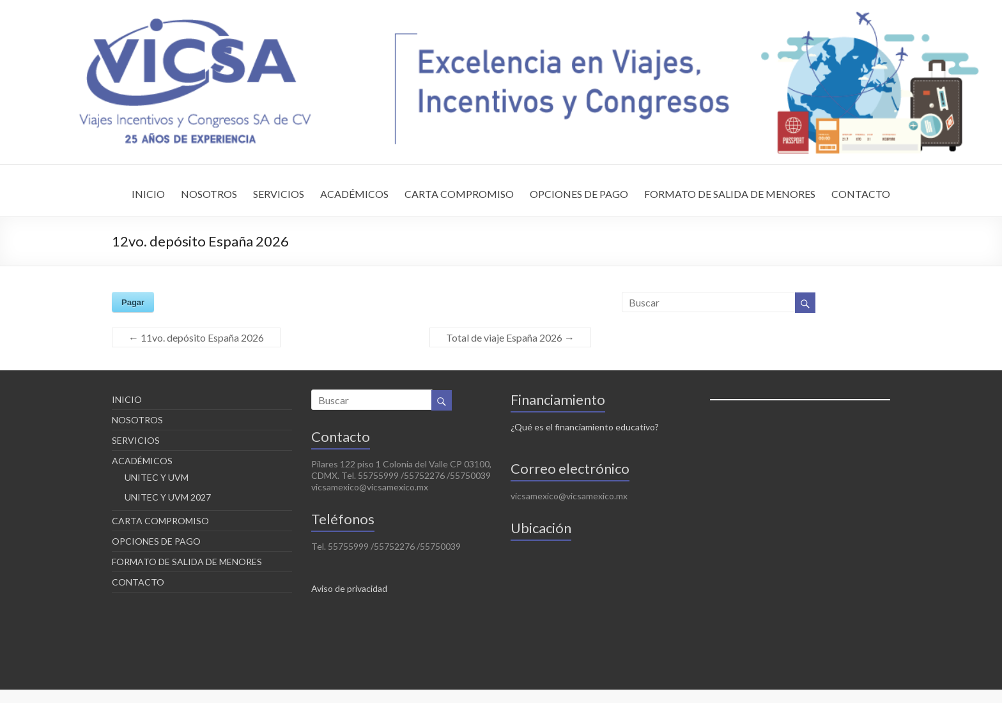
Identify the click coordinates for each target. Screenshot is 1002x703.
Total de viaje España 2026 (510, 337)
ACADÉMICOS (354, 194)
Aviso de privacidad (349, 588)
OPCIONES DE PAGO (579, 194)
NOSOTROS (209, 194)
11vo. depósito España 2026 (196, 337)
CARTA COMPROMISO (459, 194)
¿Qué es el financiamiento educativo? (585, 426)
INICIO (148, 194)
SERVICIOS (278, 194)
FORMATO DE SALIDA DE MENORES (729, 194)
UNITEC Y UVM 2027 (168, 497)
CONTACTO (860, 194)
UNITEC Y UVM (157, 477)
